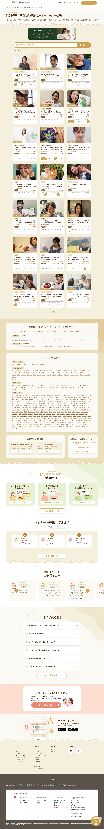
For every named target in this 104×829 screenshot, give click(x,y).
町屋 (40, 422)
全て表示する (15, 379)
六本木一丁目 (32, 426)
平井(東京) (55, 420)
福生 (89, 420)
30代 (78, 387)
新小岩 (18, 410)
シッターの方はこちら (90, 3)
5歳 (50, 387)
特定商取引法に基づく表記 (11, 824)
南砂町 (69, 422)
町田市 (81, 373)
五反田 (86, 405)
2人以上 (75, 385)
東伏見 (35, 420)
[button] (43, 550)
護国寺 (81, 405)
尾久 (45, 399)
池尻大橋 (43, 395)
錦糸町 (14, 403)
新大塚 (14, 410)
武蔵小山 (21, 424)
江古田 (40, 397)
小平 (58, 405)
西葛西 (64, 416)
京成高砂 (20, 405)
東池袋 (85, 418)
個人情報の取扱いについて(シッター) (24, 823)
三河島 (43, 422)
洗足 (17, 412)
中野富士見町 (23, 416)
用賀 (78, 424)
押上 (52, 399)
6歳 (53, 387)
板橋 (56, 395)
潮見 (40, 408)
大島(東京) (18, 399)
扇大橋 (83, 426)
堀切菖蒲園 (26, 422)
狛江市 (43, 375)
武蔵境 (26, 424)
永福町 (35, 397)
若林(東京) (25, 426)
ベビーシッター (49, 19)
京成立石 (26, 405)
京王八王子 (66, 403)
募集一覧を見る (55, 556)
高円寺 (35, 405)
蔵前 (38, 403)
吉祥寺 (81, 401)
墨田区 (41, 371)
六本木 (19, 426)
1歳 (38, 387)
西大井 (50, 416)
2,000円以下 (23, 387)
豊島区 (83, 371)
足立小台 (78, 426)
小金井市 (86, 373)
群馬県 (23, 364)
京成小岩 (14, 405)
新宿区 (27, 371)
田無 (66, 412)
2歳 (41, 387)
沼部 (32, 418)
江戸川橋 (45, 397)
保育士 (19, 385)
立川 (54, 412)
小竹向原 (53, 405)
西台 (13, 418)
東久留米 (14, 420)
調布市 (77, 373)
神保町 (56, 410)
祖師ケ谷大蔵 (31, 412)
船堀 (18, 422)
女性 (70, 385)
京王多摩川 (44, 403)
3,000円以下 (30, 387)
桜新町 (18, 408)
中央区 (19, 371)
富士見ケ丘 (62, 420)
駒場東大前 (76, 405)
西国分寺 (69, 416)
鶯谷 (86, 395)
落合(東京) (75, 399)
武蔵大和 (47, 424)
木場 (85, 401)
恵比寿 (56, 397)
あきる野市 (87, 375)
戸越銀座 (62, 414)
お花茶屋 (88, 399)
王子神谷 (65, 397)
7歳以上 (57, 387)
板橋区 (18, 373)
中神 (18, 416)
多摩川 (73, 412)
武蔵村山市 (66, 375)
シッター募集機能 (61, 528)
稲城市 (76, 375)
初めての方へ (52, 3)
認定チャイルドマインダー (47, 385)
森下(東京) (57, 424)
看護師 (63, 385)
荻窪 (42, 399)
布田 (79, 420)
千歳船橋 (36, 414)
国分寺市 (29, 375)
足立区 (27, 373)
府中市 (67, 373)
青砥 (17, 395)
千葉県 (32, 364)
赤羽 (20, 395)
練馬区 (23, 373)
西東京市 (14, 377)
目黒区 (55, 371)
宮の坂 (83, 422)
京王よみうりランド (75, 403)
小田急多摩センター (60, 399)
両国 (86, 424)
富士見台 (68, 420)
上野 (83, 395)
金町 (25, 401)
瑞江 (48, 422)
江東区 (46, 371)
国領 (49, 405)
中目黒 (34, 416)
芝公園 (43, 408)
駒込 (65, 405)
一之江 (69, 395)
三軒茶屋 (35, 408)
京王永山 (60, 403)
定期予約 (14, 385)
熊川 (30, 403)
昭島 (24, 395)
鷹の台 (46, 412)
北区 (88, 371)
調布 (40, 414)
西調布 (17, 418)
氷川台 (80, 418)
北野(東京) (75, 401)
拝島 (49, 418)
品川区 (50, 371)
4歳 (47, 387)
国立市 (34, 375)
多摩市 (72, 375)
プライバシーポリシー (53, 823)
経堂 (88, 401)
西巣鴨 (79, 416)
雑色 (37, 412)
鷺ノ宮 (14, 408)
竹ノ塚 (50, 412)
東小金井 (26, 420)
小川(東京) (37, 399)
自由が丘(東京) (49, 410)
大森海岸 (31, 399)
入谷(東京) (78, 395)
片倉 (21, 401)
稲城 (73, 395)
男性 (67, 385)
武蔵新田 (36, 424)
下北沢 (64, 408)
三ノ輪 (78, 422)
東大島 (89, 418)
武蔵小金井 (15, 424)
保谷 (21, 422)
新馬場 (42, 410)
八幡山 (70, 418)
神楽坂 (14, 401)
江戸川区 (37, 373)
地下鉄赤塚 (23, 397)
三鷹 (58, 422)
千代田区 (14, 371)
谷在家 (88, 426)
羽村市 (81, 375)
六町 (70, 426)
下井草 (55, 408)
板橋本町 (60, 395)
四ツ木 (82, 424)
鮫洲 (26, 408)
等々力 (73, 414)
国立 (27, 403)
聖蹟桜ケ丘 (65, 410)
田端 (69, 412)
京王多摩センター (52, 403)
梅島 (18, 397)
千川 (88, 410)
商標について (21, 824)
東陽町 (53, 414)
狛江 (61, 405)
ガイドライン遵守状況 (64, 823)
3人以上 (80, 385)
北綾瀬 (61, 401)
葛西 (18, 401)
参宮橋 (30, 408)
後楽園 (40, 405)
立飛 (62, 412)
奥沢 (49, 399)
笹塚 (22, 408)
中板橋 (14, 416)
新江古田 (81, 408)
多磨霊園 (24, 414)
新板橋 (75, 408)
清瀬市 (54, 375)
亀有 (48, 401)
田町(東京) (15, 414)
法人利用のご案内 (74, 2)
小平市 (14, 375)
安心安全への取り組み (63, 2)
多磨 (20, 414)
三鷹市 (58, 373)
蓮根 (52, 418)
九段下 (23, 403)
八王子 (56, 418)
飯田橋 (38, 395)
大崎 (13, 399)
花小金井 (75, 418)
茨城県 (14, 364)
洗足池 (21, 412)
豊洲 (77, 414)
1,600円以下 (15, 387)
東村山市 (23, 375)
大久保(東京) (86, 397)
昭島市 (72, 373)
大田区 (59, 371)
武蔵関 (31, 424)
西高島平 (84, 416)
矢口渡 (62, 424)
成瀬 (42, 416)
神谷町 (43, 401)
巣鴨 (60, 410)
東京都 (36, 364)
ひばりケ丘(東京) (47, 420)
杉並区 (79, 371)
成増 (38, 416)
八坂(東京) (68, 424)
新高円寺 (23, 410)
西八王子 (22, 418)
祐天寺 (74, 424)
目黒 (52, 424)
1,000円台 (85, 385)
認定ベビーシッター (34, 385)
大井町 (75, 397)
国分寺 (45, 405)
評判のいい (15, 389)
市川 (65, 395)
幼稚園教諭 (25, 385)
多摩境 (78, 412)
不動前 (14, 422)
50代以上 (86, 387)
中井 (86, 414)
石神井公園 (70, 408)
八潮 (74, 426)
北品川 (65, 401)
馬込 (36, 422)
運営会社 (7, 823)
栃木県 (18, 364)
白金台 (50, 426)
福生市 (39, 375)
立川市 (48, 373)
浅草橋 (33, 395)
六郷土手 (14, 426)
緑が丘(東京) (63, 422)
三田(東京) (52, 422)
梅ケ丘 (14, 397)
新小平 (34, 410)
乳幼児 (67, 387)
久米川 (34, 403)
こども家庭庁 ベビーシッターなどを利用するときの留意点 (83, 823)
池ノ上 (48, 395)
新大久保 (86, 408)
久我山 (18, 403)
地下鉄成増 (30, 397)
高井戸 (41, 412)
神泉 (38, 410)
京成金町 (84, 403)
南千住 (74, 422)
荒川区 (14, 373)
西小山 (74, 416)
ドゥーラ (58, 385)
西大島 (55, 416)
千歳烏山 (30, 414)
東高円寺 (20, 420)
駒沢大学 (69, 405)
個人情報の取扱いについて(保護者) (41, 823)
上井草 (29, 401)
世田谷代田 (83, 410)
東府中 (40, 420)
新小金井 (29, 410)
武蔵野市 (53, 373)
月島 (44, 414)
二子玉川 (74, 420)
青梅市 (63, 373)
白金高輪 (45, 426)
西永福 (46, 416)
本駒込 (32, 422)
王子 (60, 397)
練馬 (38, 418)
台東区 (36, 371)
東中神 (31, 420)
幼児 (71, 387)
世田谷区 (65, 371)
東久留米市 (60, 375)
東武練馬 (48, 414)
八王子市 (43, 373)
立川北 (58, 412)
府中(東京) (84, 420)
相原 (13, 395)
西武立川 (71, 410)
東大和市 (49, 375)
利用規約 (13, 823)
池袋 (52, 395)
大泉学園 (70, 397)
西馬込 (27, 418)
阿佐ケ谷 (28, 395)
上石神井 (38, 401)
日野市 (18, 375)
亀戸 (51, 401)
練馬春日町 (44, 418)
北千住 (70, 401)
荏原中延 (51, 397)
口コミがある (22, 389)
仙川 (13, 412)
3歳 (44, 387)
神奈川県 (42, 364)
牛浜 (90, 395)
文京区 (32, 371)
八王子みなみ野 (63, 418)
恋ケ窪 (31, 405)
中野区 (74, 371)
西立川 (89, 416)
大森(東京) (25, 399)
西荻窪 (59, 416)
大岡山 (80, 397)
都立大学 (81, 414)
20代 (74, 387)
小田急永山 (69, 399)
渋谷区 (70, 371)
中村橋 (30, 416)
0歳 (35, 387)
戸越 (58, 414)
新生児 (62, 387)
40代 (82, 387)
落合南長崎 (82, 399)
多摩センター (84, 412)
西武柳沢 (77, 410)
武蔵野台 (42, 424)
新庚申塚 (65, 426)
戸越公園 (68, 414)
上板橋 (33, 401)
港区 (24, 371)
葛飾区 (32, 373)
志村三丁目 (49, 408)
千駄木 (25, 412)
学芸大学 (55, 401)
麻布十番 (39, 426)
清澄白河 (55, 426)
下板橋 (59, 408)
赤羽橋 (60, 426)
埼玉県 (27, 364)
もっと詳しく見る (54, 675)
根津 (35, 418)
